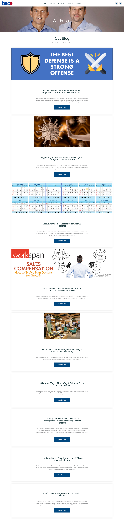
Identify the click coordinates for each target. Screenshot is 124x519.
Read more (62, 107)
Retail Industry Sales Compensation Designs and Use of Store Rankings (62, 350)
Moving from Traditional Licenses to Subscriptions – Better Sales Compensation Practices (62, 421)
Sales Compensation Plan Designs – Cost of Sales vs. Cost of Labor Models (62, 290)
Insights (58, 86)
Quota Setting (75, 153)
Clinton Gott (31, 86)
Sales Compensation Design (89, 86)
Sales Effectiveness (102, 379)
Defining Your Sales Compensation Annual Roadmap (62, 225)
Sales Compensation (71, 86)
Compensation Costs (45, 86)
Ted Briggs (86, 454)
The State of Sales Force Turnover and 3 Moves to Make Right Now (62, 459)
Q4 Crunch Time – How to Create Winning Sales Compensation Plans (62, 384)
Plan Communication (54, 219)
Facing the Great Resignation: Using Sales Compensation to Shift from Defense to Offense (62, 91)
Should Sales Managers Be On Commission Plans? (62, 494)
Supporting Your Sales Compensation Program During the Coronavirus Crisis (62, 158)
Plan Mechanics (63, 153)
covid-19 (42, 153)
